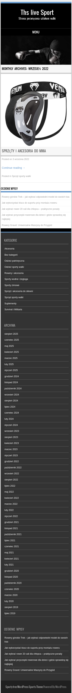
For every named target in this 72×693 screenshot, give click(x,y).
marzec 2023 (11, 449)
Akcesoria (9, 248)
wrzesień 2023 (12, 431)
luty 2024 (9, 419)
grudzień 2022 (12, 461)
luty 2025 (9, 364)
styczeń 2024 (11, 425)
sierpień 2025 (11, 334)
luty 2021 (9, 564)
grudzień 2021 (12, 522)
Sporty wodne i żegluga (16, 279)
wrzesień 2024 (12, 394)
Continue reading (13, 167)
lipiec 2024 (10, 407)
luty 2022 (9, 510)
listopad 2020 (11, 577)
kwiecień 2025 (12, 352)
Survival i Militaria (13, 309)
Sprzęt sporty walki (21, 176)
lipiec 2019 (10, 613)
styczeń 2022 (11, 516)
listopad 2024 (11, 382)
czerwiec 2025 (12, 340)
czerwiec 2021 (12, 546)
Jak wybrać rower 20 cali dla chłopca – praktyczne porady (31, 209)
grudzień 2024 (12, 376)
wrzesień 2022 (12, 473)
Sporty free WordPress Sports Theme (24, 687)
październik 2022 (13, 467)
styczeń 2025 (11, 370)
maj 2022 (9, 492)
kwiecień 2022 (12, 498)
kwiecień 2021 (12, 558)
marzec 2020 (11, 595)
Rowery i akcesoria (14, 273)
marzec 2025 (11, 358)
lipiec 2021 (10, 540)
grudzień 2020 (12, 571)
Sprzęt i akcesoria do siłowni (19, 291)
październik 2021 (13, 534)
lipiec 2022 (10, 486)
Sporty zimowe (12, 285)
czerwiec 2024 (12, 412)
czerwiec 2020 (12, 589)
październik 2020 (13, 583)
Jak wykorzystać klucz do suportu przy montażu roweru (29, 203)
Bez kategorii (11, 255)
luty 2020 (9, 601)
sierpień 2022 (11, 479)
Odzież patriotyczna (14, 261)
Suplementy (10, 303)
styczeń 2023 (11, 455)
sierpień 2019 (11, 607)
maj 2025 (9, 346)
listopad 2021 (11, 528)
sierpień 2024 (11, 400)
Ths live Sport (37, 12)
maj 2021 (9, 552)
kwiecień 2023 (12, 443)
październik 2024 (13, 388)
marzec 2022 (11, 504)
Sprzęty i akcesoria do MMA (24, 150)
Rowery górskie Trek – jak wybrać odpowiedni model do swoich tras (36, 197)
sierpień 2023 (11, 437)
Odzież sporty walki (14, 267)
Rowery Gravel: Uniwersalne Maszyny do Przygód (27, 225)
